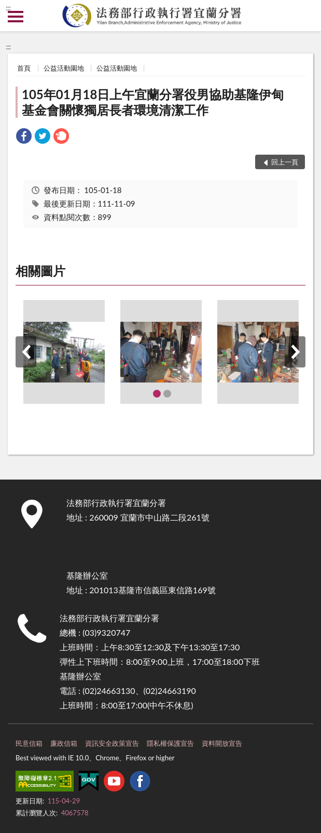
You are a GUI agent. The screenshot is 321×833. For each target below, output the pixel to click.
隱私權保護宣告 (170, 743)
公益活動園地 (64, 68)
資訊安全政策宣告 (112, 743)
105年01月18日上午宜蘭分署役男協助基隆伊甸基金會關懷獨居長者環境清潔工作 (153, 102)
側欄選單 (15, 16)
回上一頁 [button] (284, 162)
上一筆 (26, 351)
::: (8, 8)
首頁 (24, 68)
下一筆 (295, 351)
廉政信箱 (63, 743)
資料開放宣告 (222, 743)
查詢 (305, 15)
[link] (24, 137)
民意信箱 (29, 743)
